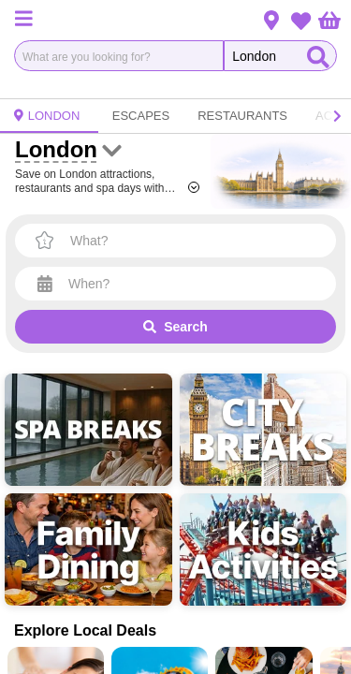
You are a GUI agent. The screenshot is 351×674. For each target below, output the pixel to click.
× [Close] (325, 302)
